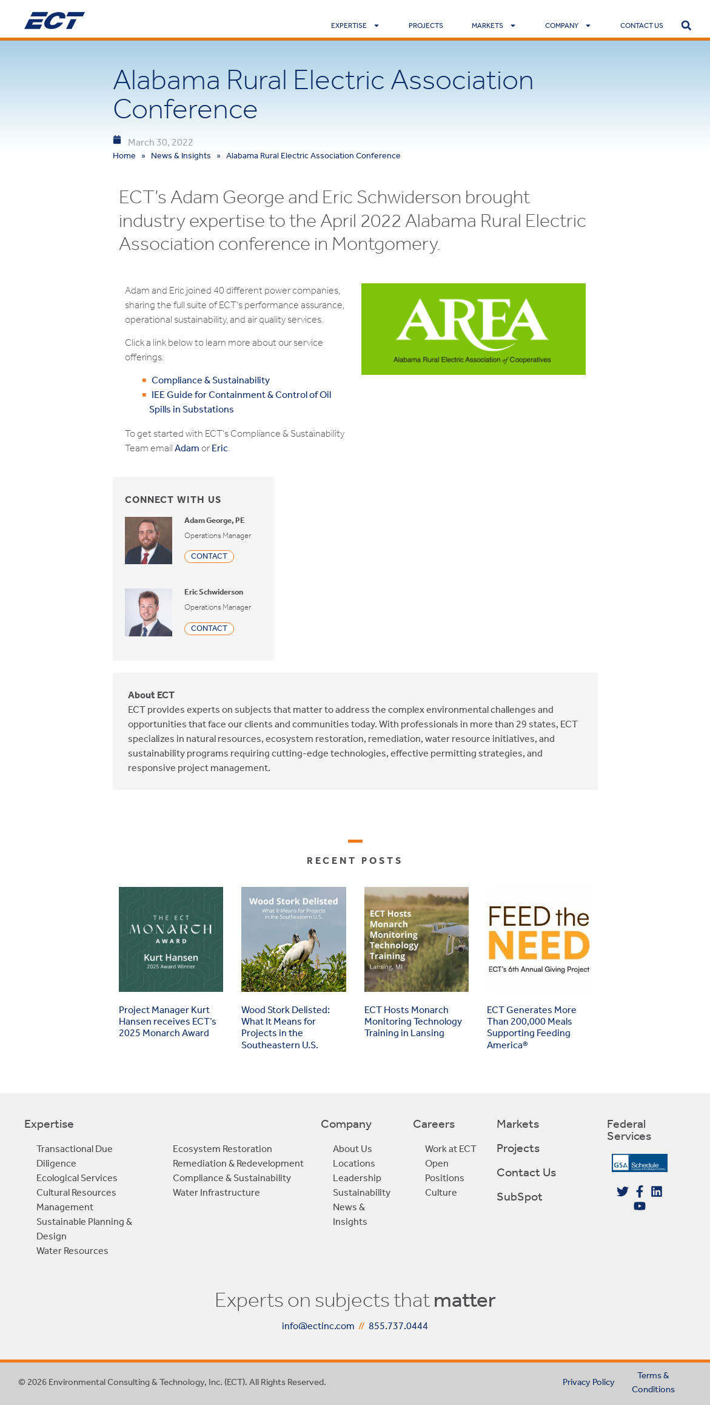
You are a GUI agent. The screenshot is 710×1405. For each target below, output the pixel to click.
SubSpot (520, 1196)
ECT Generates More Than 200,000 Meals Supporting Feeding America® (532, 1027)
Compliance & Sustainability (211, 380)
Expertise (355, 25)
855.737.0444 (398, 1326)
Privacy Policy (589, 1381)
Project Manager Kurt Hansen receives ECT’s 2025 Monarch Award (167, 1021)
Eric (220, 448)
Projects (426, 25)
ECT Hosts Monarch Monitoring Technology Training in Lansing (413, 1021)
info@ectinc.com (318, 1326)
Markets (494, 25)
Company (568, 25)
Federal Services (629, 1129)
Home (124, 155)
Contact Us (641, 25)
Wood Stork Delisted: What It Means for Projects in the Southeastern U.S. (285, 1027)
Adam (187, 448)
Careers (434, 1123)
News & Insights (181, 155)
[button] (686, 25)
